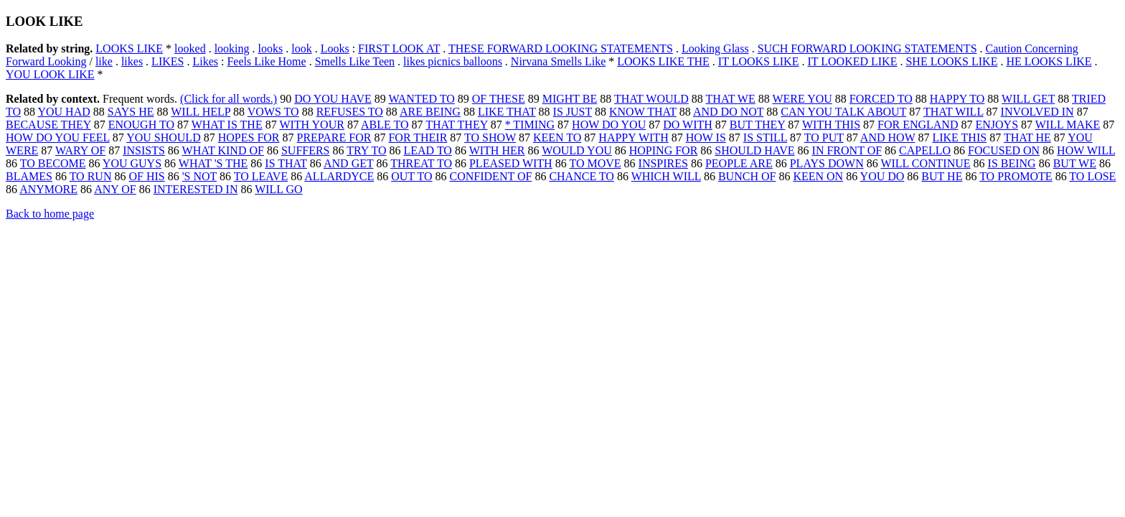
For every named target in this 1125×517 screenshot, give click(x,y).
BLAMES (29, 176)
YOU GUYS (132, 163)
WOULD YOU (577, 150)
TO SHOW (490, 137)
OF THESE (498, 99)
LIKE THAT (507, 112)
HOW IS (706, 137)
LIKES (167, 61)
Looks (335, 48)
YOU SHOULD (163, 137)
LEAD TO (428, 150)
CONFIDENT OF (491, 176)
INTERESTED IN (196, 189)
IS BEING (1012, 163)
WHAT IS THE (227, 124)
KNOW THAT (643, 112)
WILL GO (279, 189)
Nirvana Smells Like (558, 61)
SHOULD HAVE (754, 150)
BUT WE (1074, 163)
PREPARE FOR (334, 137)
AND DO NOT (728, 112)
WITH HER (497, 150)
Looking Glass (715, 48)
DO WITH (687, 124)
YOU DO (882, 176)
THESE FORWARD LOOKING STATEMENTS (560, 48)
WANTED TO (421, 99)
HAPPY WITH (633, 137)
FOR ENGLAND (917, 124)
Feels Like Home (266, 61)
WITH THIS (831, 124)
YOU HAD (63, 112)
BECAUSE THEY (48, 124)
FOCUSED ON (1004, 150)
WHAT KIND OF (223, 150)
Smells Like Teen (355, 61)
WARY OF (80, 150)
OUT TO (411, 176)
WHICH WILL (666, 176)
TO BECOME (53, 163)
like (104, 61)
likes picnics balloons (452, 61)
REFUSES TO (349, 112)
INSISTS (144, 150)
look (301, 48)
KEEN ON (818, 176)
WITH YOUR (311, 124)
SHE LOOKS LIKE (951, 61)
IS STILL (765, 137)
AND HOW (887, 137)
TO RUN (91, 176)
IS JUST (572, 112)
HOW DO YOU (609, 124)
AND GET (348, 163)
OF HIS (146, 176)
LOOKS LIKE (129, 48)
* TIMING (530, 124)
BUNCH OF (747, 176)
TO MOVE (595, 163)
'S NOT (199, 176)
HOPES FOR (249, 137)
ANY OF (115, 189)
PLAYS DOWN (827, 163)
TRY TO (366, 150)
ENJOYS (996, 124)
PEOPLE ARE (739, 163)
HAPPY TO (957, 99)
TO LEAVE (261, 176)
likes (132, 61)
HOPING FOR (663, 150)
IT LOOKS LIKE (758, 61)
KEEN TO (557, 137)
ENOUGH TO (141, 124)
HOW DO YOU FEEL (58, 137)
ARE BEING (430, 112)
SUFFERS (305, 150)
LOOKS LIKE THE (663, 61)
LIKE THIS (959, 137)
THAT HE (1027, 137)
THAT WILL (953, 112)
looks (270, 48)
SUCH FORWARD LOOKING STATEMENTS (867, 48)
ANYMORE (48, 189)
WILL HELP (200, 112)
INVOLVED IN (1037, 112)
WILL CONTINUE (925, 163)
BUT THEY (757, 124)
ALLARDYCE (339, 176)
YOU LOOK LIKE (50, 74)
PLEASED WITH (510, 163)
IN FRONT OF (847, 150)
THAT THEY (456, 124)
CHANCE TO (581, 176)
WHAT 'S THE (213, 163)
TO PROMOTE (1016, 176)
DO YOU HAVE (333, 99)
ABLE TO (385, 124)
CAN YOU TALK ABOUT (843, 112)
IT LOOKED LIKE (852, 61)
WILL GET (1028, 99)
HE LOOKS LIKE (1048, 61)
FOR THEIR (417, 137)
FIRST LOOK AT (399, 48)
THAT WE (731, 99)
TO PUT (824, 137)
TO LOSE (1092, 176)
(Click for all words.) (228, 99)
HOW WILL (1086, 150)
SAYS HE (131, 112)
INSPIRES (663, 163)
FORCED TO (881, 99)
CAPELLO (925, 150)
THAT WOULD (651, 99)
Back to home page (50, 214)
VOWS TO (273, 112)
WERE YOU (802, 99)
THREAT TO (421, 163)
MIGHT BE (570, 99)
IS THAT (286, 163)
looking (232, 48)
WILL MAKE (1068, 124)
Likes (205, 61)
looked (190, 48)
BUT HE (941, 176)
